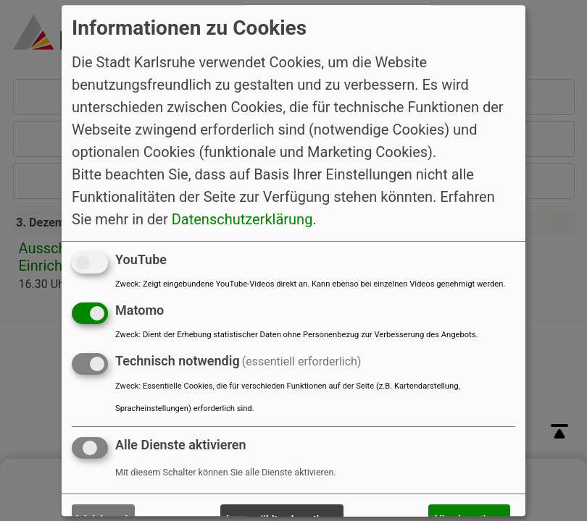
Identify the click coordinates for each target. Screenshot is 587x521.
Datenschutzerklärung (242, 219)
